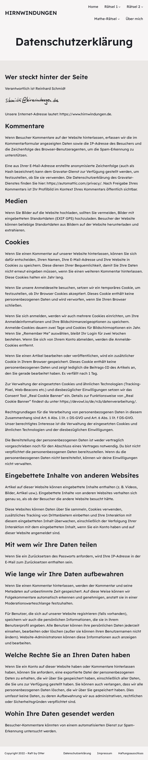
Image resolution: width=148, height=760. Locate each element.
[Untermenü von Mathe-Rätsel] (119, 19)
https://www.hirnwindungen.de (85, 114)
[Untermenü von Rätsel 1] (119, 7)
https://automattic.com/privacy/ (74, 183)
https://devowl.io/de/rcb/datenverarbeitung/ (98, 401)
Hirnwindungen (31, 12)
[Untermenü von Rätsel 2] (142, 7)
